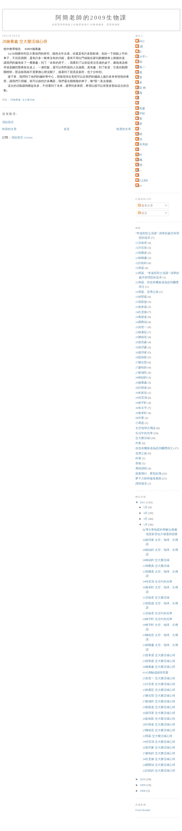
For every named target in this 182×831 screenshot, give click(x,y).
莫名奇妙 (142, 144)
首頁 (66, 129)
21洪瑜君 (141, 242)
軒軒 (139, 154)
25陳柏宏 (141, 337)
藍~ (138, 149)
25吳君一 (141, 327)
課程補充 (141, 483)
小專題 (139, 423)
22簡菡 (139, 268)
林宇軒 (140, 113)
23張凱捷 (141, 301)
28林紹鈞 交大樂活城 (155, 560)
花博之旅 (141, 453)
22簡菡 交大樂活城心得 (157, 736)
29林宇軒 (141, 402)
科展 (138, 458)
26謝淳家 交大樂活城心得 (158, 713)
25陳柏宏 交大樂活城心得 (158, 730)
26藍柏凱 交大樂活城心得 (158, 718)
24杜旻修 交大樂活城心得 (158, 759)
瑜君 (139, 123)
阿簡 (139, 165)
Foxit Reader (142, 810)
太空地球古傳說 (145, 428)
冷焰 (139, 61)
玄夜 (139, 118)
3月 (145, 518)
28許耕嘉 (141, 387)
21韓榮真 (141, 252)
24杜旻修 (141, 312)
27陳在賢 (141, 362)
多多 (139, 82)
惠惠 (139, 93)
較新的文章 (9, 129)
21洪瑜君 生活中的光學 (157, 613)
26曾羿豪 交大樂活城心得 (158, 747)
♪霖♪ (139, 51)
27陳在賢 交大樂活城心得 (158, 695)
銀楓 (139, 159)
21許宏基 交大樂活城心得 (158, 684)
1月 (145, 524)
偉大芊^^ (142, 56)
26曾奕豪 (141, 342)
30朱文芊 (141, 408)
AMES (140, 41)
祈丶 (139, 129)
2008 (143, 790)
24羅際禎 (141, 322)
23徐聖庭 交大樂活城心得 (158, 661)
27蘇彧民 (141, 372)
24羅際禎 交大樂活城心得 (158, 764)
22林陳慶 (141, 258)
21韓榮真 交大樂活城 (155, 565)
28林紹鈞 (141, 377)
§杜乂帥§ (142, 180)
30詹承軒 (141, 413)
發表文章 (145, 205)
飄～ (139, 170)
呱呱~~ (140, 67)
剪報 (138, 463)
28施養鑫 (15, 99)
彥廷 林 (141, 87)
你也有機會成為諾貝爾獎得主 (154, 448)
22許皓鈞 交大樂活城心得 (158, 770)
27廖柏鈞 (141, 367)
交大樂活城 (28, 99)
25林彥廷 (141, 332)
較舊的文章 (124, 129)
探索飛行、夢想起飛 (148, 473)
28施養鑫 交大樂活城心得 (158, 666)
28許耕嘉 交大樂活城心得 (158, 724)
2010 (143, 779)
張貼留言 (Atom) (22, 137)
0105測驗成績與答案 (155, 672)
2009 (143, 785)
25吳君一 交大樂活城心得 (158, 678)
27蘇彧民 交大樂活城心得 (158, 701)
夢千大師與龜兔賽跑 (148, 478)
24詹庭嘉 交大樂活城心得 (158, 707)
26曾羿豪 (141, 347)
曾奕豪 (140, 108)
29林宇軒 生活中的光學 (157, 619)
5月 (145, 507)
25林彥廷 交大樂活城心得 (158, 689)
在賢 (139, 77)
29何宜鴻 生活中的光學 (157, 581)
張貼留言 (8, 122)
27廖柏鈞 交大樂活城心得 (158, 753)
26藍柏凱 (141, 357)
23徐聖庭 (141, 296)
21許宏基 (141, 247)
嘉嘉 (139, 72)
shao (139, 185)
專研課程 (141, 468)
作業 (138, 443)
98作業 (139, 417)
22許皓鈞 (141, 263)
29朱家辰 (141, 392)
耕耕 (139, 134)
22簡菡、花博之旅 (146, 291)
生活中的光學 (144, 433)
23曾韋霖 (141, 307)
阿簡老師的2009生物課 (91, 17)
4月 (145, 513)
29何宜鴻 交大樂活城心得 (158, 741)
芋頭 (139, 139)
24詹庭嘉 (141, 317)
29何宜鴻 (141, 397)
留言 (142, 213)
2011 (143, 502)
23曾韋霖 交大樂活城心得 (158, 655)
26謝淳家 (141, 352)
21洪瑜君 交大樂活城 (155, 597)
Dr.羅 (139, 46)
